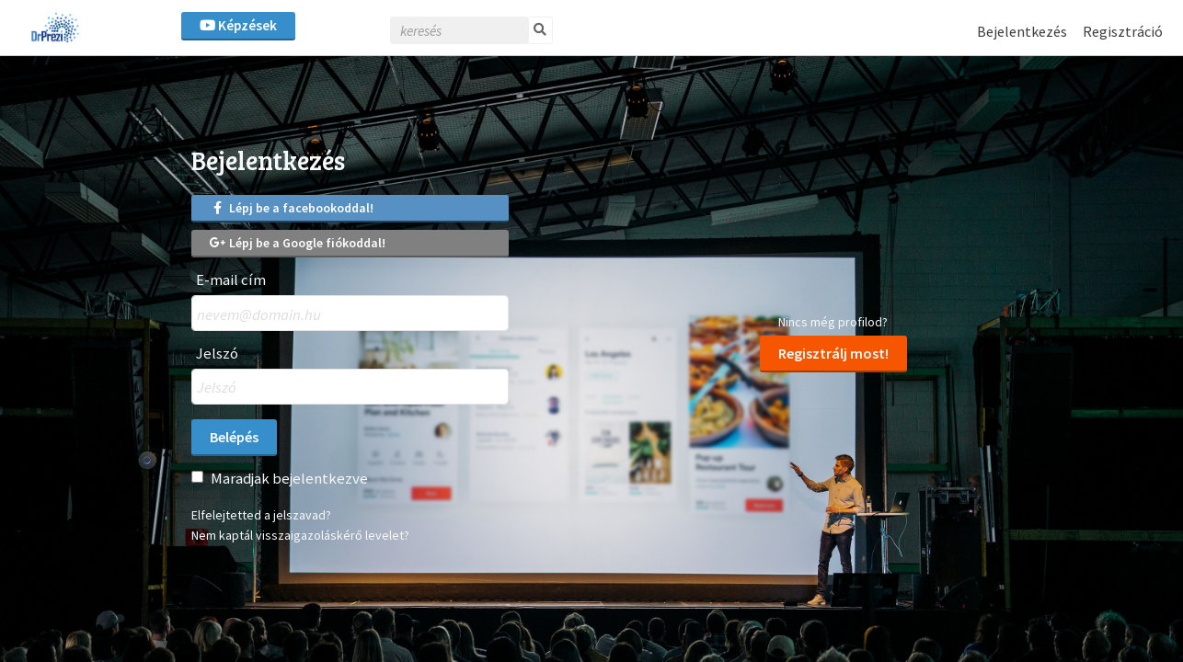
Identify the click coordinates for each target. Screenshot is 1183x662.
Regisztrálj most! (833, 353)
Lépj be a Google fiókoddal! (297, 242)
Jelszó (217, 353)
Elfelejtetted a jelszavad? (261, 515)
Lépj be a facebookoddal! (291, 208)
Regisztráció (1123, 31)
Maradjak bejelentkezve (289, 478)
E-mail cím (231, 280)
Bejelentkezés (1022, 31)
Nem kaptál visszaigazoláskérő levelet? (300, 535)
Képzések (238, 25)
